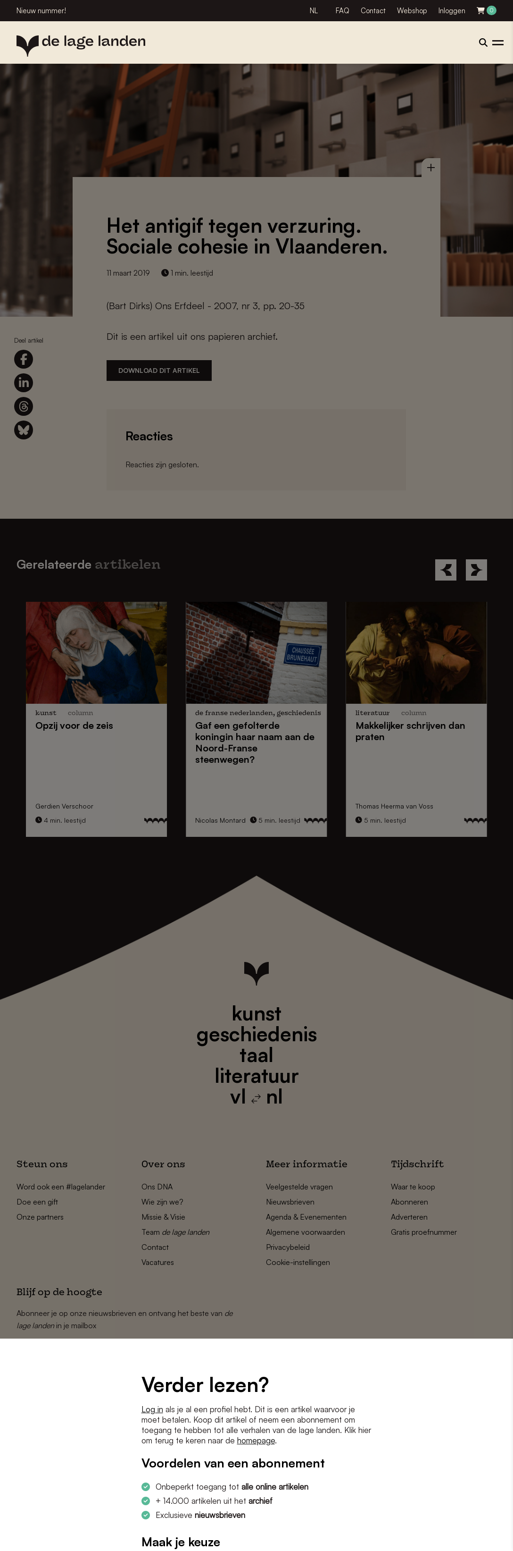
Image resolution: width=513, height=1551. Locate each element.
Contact (373, 10)
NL (314, 10)
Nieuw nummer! (41, 10)
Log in (152, 1409)
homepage (256, 1440)
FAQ (342, 10)
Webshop (412, 10)
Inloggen (452, 10)
